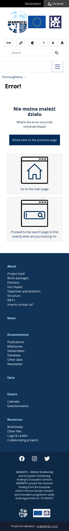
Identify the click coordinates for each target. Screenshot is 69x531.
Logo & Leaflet (17, 426)
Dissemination (18, 325)
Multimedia (15, 417)
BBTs (11, 291)
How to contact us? (20, 295)
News (11, 309)
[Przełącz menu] (57, 57)
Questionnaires (18, 396)
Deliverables (15, 341)
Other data (14, 350)
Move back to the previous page (34, 130)
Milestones (15, 337)
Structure (13, 286)
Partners (13, 273)
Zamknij (18, 524)
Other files (14, 422)
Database (14, 346)
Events (12, 385)
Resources (14, 410)
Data (11, 368)
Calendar (13, 392)
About (11, 257)
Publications (15, 332)
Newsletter (15, 354)
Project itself (16, 264)
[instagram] (34, 449)
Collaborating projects (22, 431)
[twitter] (47, 449)
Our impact (15, 277)
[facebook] (22, 449)
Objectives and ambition (23, 282)
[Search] (30, 43)
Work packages (18, 269)
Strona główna (12, 67)
